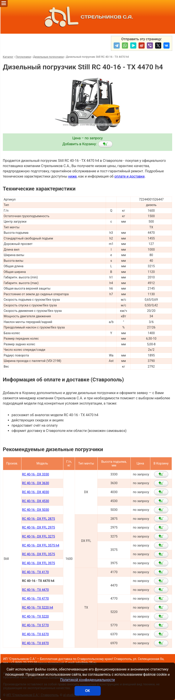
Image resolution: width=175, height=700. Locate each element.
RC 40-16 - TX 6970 (35, 643)
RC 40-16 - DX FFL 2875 (38, 519)
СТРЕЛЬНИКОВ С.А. (87, 17)
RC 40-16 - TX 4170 (35, 572)
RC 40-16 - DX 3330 (35, 474)
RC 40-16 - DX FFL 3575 (38, 554)
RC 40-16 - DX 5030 (35, 510)
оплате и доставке (129, 176)
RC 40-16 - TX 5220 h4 (37, 607)
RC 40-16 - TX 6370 (35, 634)
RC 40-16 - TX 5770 (35, 625)
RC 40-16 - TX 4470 (35, 590)
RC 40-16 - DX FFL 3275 (38, 536)
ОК (87, 691)
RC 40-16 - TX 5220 (35, 616)
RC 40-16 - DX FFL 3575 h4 (40, 545)
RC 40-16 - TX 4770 (35, 598)
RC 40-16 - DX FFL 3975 (38, 563)
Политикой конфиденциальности (87, 680)
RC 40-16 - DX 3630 (35, 483)
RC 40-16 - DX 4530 (35, 501)
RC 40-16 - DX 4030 (35, 492)
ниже (72, 176)
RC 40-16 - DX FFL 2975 (38, 527)
